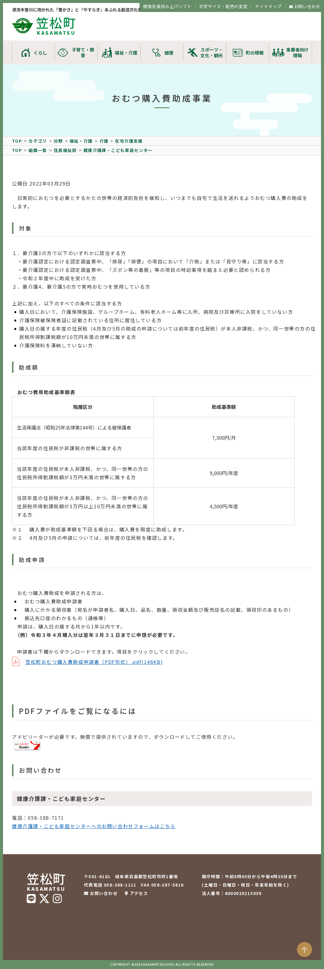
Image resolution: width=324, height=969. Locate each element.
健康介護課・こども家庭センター (118, 150)
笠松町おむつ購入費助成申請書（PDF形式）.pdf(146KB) (94, 661)
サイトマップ (268, 6)
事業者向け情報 (297, 52)
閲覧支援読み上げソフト (167, 6)
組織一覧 (37, 150)
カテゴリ (37, 141)
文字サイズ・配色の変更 (223, 6)
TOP (17, 141)
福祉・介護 (126, 52)
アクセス (139, 893)
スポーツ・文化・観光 (211, 52)
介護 (104, 141)
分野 (58, 141)
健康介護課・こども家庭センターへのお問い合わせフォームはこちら (94, 826)
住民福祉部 (65, 150)
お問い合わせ (307, 6)
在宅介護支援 (128, 141)
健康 (168, 52)
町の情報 (255, 52)
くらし (40, 52)
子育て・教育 (83, 52)
